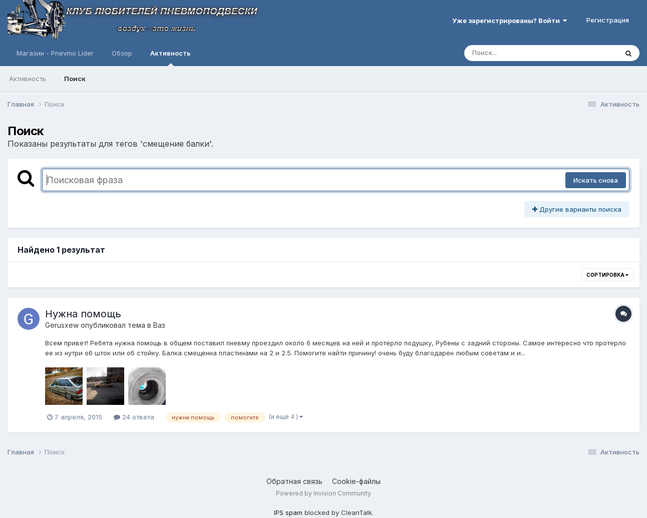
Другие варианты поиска (576, 209)
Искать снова (595, 180)
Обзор (122, 53)
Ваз (159, 325)
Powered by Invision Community (323, 493)
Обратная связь (294, 481)
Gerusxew (62, 325)
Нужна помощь (83, 314)
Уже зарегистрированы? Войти (509, 21)
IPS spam (288, 512)
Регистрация (607, 20)
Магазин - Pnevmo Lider (55, 53)
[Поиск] (521, 53)
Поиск (75, 79)
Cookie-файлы (356, 481)
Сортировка (607, 275)
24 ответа (134, 417)
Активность (170, 57)
